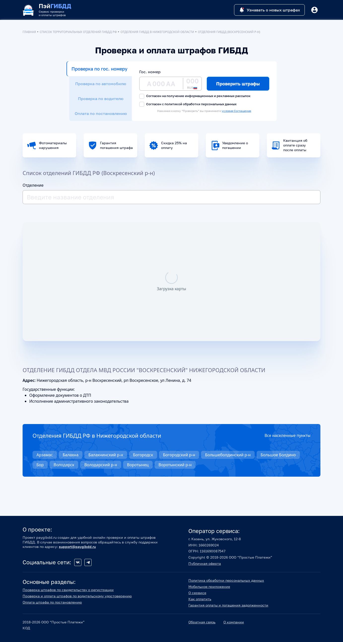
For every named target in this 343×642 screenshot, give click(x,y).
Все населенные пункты (287, 435)
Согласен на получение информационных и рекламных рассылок (195, 96)
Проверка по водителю (100, 98)
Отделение (33, 185)
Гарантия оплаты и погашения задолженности (228, 605)
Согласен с (188, 104)
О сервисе (197, 593)
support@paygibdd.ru (77, 546)
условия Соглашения (236, 111)
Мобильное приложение (209, 586)
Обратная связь (201, 622)
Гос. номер (150, 71)
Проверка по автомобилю (100, 83)
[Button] (314, 10)
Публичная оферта (204, 563)
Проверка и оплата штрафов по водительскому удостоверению (77, 596)
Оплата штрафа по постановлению (52, 602)
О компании (233, 622)
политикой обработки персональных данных (201, 104)
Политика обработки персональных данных (226, 580)
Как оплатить (199, 599)
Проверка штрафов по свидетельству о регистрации (68, 590)
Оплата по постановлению (101, 113)
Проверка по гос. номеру (99, 68)
